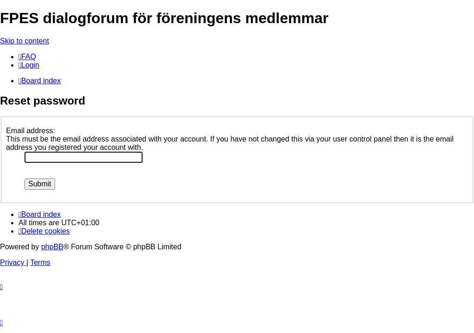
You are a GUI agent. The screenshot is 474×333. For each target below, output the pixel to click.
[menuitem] (27, 57)
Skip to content (24, 41)
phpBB (52, 247)
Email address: (30, 131)
